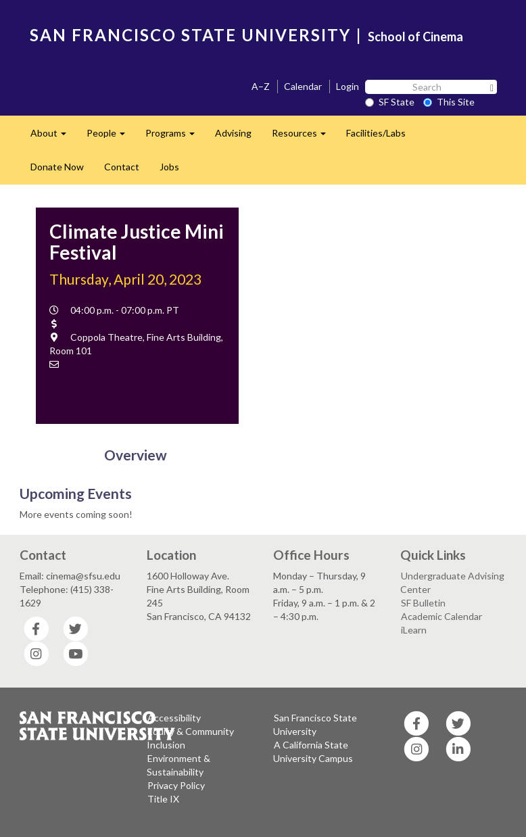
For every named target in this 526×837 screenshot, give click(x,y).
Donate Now (57, 166)
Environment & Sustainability (178, 765)
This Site (449, 101)
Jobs (169, 166)
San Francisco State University (315, 724)
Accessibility (174, 717)
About (53, 137)
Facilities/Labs (376, 133)
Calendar (303, 86)
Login (347, 86)
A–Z (261, 86)
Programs (175, 137)
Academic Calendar (441, 616)
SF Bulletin (423, 602)
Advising (233, 133)
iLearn (414, 630)
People (111, 137)
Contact (121, 166)
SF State (389, 101)
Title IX (163, 799)
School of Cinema (415, 36)
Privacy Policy (176, 785)
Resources (304, 137)
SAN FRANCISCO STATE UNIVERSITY (190, 35)
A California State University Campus (313, 751)
